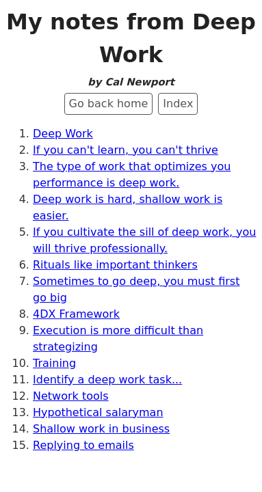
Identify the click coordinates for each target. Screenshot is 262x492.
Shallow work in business (101, 428)
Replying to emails (83, 445)
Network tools (71, 396)
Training (54, 363)
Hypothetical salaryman (98, 412)
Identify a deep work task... (107, 379)
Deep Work (63, 133)
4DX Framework (76, 314)
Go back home (108, 103)
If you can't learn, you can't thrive (125, 150)
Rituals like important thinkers (115, 264)
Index (178, 103)
